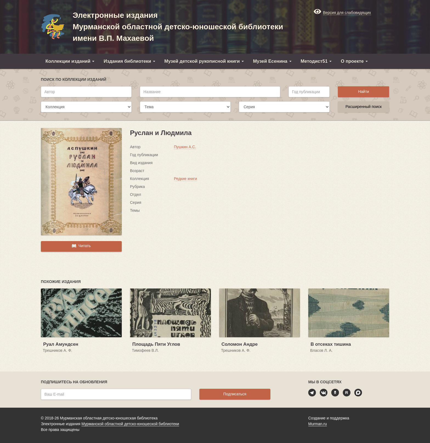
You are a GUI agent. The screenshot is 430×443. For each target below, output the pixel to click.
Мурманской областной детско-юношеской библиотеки (130, 424)
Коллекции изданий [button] (70, 61)
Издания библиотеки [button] (129, 61)
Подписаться (234, 394)
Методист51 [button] (316, 61)
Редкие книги (185, 178)
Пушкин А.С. (185, 147)
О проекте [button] (354, 61)
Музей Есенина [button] (272, 61)
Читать (81, 246)
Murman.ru (317, 424)
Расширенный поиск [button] (364, 106)
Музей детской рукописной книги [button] (204, 61)
